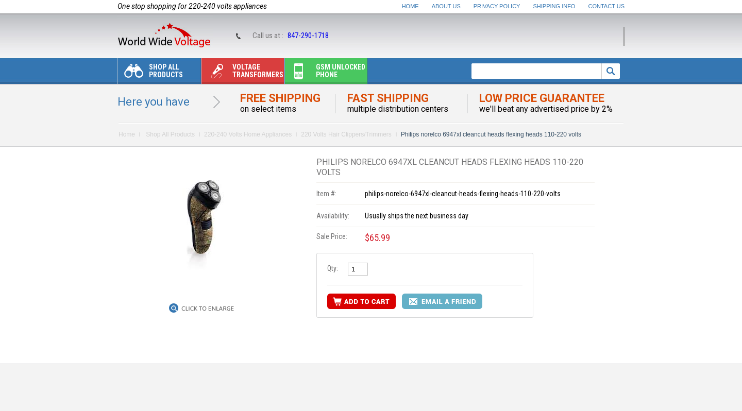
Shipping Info (554, 6)
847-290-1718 (308, 35)
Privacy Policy (497, 6)
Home (410, 6)
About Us (446, 6)
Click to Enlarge (207, 308)
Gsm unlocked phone (325, 73)
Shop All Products (150, 73)
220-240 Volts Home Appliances (248, 134)
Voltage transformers (242, 73)
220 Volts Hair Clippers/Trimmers (346, 134)
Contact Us (606, 6)
